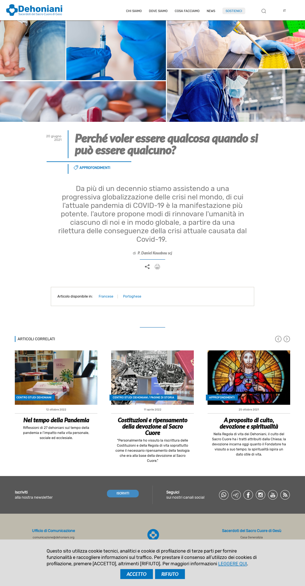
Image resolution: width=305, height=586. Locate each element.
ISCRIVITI (122, 493)
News (211, 11)
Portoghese (132, 296)
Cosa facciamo (187, 11)
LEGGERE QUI (232, 564)
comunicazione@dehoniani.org (53, 537)
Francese (106, 296)
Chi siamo (134, 11)
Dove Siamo (158, 11)
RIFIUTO (170, 574)
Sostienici (234, 11)
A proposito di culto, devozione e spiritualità (249, 423)
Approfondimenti (94, 168)
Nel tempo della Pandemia (56, 420)
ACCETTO (137, 574)
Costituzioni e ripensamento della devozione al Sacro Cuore (152, 426)
